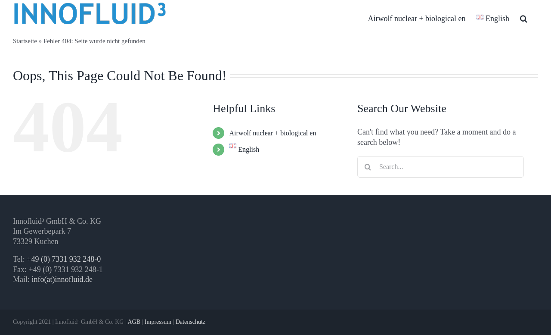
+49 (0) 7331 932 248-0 (64, 259)
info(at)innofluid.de (62, 279)
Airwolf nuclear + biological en (272, 133)
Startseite (25, 41)
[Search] (368, 167)
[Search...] (440, 167)
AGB (133, 322)
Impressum (158, 322)
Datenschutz (190, 322)
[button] (523, 18)
